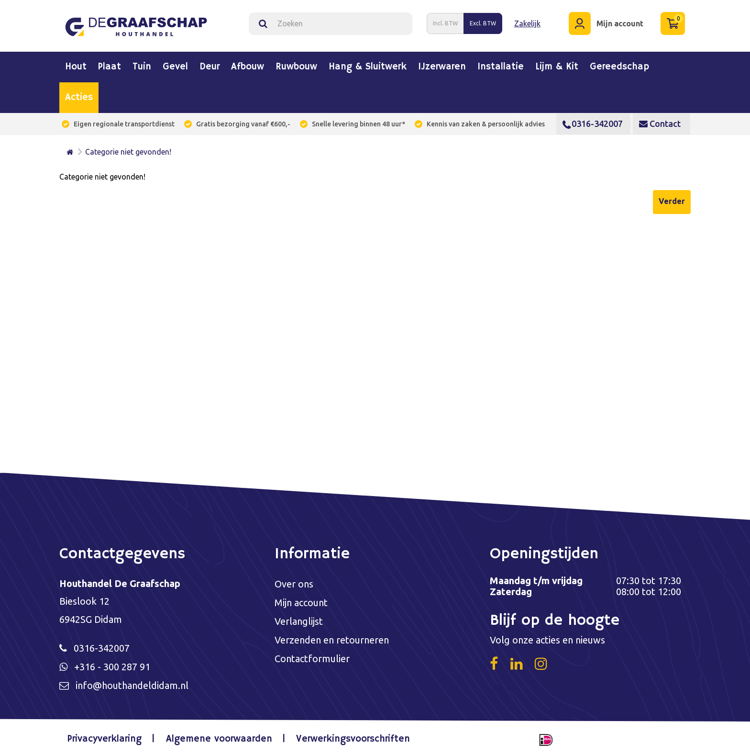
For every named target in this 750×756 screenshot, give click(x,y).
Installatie (500, 67)
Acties (79, 97)
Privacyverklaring (104, 739)
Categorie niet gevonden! (128, 151)
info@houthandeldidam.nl (132, 685)
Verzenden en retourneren (332, 639)
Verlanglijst (299, 621)
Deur (209, 67)
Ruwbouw (296, 67)
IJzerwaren (442, 67)
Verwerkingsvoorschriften (353, 739)
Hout (76, 67)
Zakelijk (527, 23)
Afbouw (247, 67)
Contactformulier (312, 658)
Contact (660, 123)
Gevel (175, 67)
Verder (672, 201)
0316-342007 (592, 123)
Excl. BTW (483, 23)
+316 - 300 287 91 (112, 666)
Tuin (141, 67)
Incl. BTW (445, 23)
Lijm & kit (556, 67)
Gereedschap (619, 67)
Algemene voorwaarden (219, 739)
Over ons (294, 583)
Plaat (109, 67)
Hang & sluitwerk (368, 67)
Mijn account (301, 602)
